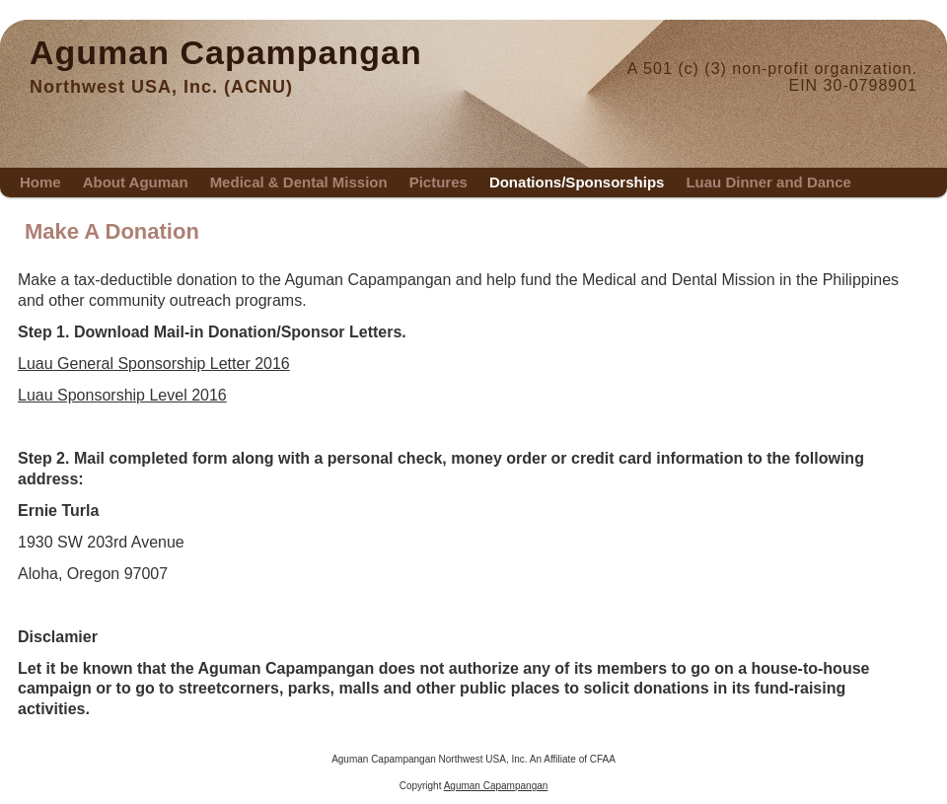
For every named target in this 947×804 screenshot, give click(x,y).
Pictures (438, 182)
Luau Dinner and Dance (768, 182)
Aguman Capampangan (226, 52)
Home (40, 182)
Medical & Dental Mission (299, 182)
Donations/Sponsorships (577, 182)
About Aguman (135, 182)
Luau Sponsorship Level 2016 (122, 395)
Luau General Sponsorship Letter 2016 (154, 363)
